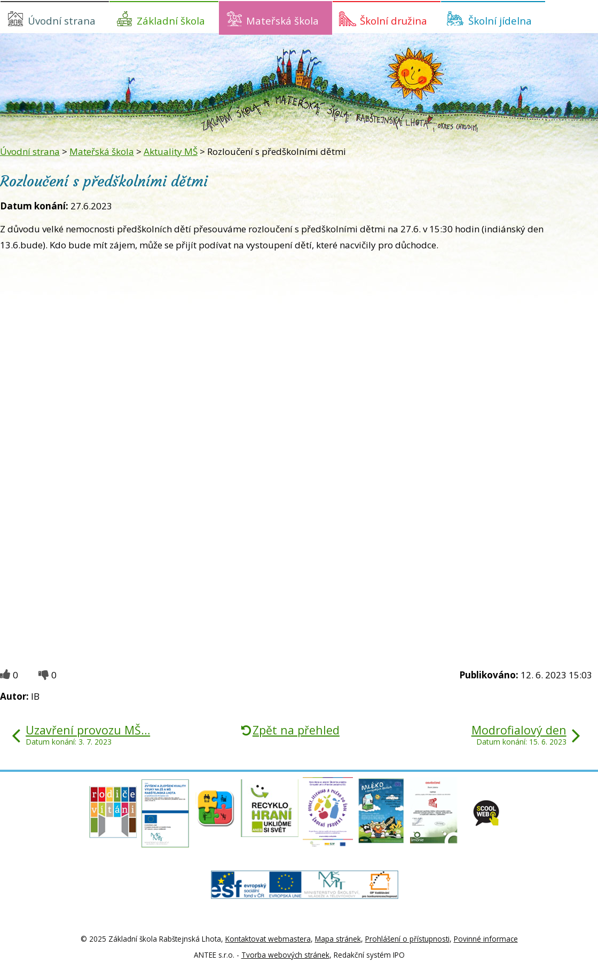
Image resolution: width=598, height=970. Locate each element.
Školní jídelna (500, 20)
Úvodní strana (62, 20)
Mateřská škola (282, 20)
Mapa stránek (338, 939)
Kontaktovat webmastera (268, 939)
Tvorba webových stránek (285, 955)
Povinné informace (486, 939)
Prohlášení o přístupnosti (407, 939)
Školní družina (393, 20)
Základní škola (171, 20)
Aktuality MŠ (171, 151)
